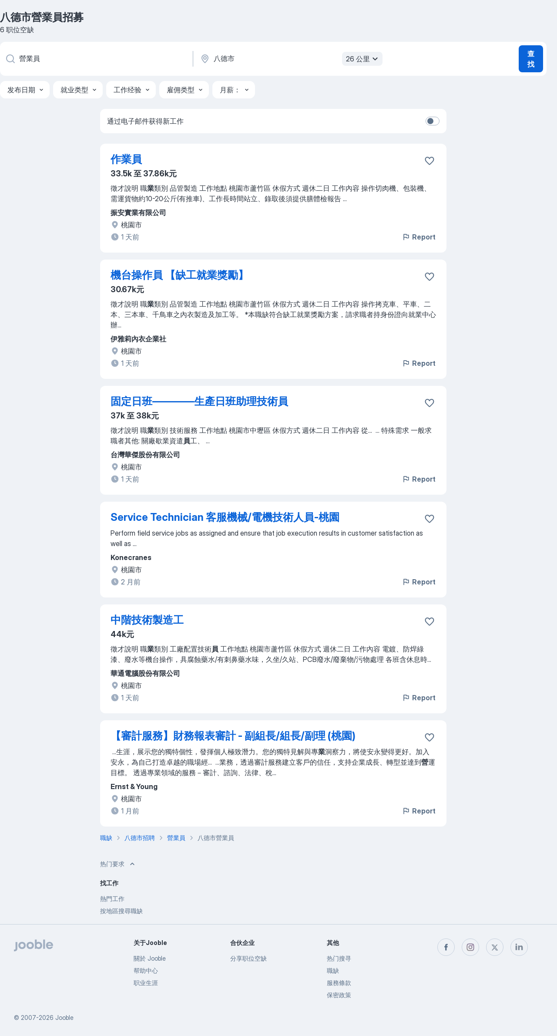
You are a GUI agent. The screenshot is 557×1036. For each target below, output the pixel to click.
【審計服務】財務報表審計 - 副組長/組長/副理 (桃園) (233, 735)
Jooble (64, 1017)
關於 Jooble (150, 958)
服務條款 (339, 982)
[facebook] (446, 947)
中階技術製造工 (147, 620)
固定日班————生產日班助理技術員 (199, 401)
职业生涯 (146, 982)
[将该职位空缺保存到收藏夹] (429, 161)
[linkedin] (519, 947)
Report (419, 237)
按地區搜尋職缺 (121, 911)
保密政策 (339, 995)
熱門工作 (112, 898)
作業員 (126, 159)
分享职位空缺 (248, 958)
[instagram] (470, 947)
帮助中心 (146, 970)
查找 (530, 58)
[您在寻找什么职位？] (95, 59)
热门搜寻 (339, 958)
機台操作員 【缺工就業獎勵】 (179, 275)
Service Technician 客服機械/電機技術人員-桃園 (225, 517)
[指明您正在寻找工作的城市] (290, 59)
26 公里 (363, 59)
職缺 (333, 970)
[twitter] (494, 947)
